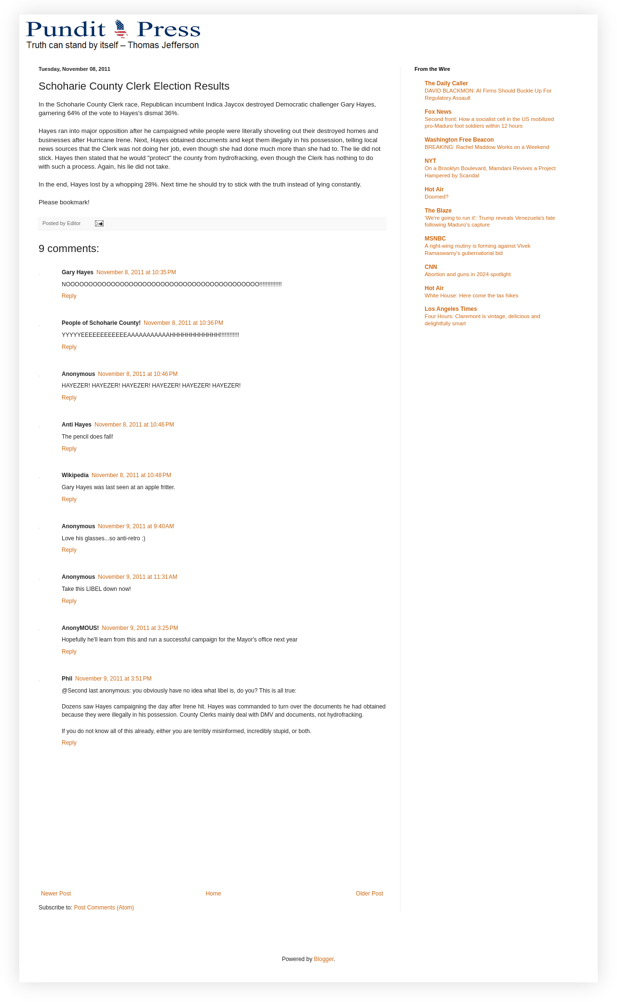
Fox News (438, 111)
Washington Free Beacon (459, 139)
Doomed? (436, 197)
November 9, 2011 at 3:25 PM (140, 628)
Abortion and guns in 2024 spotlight (468, 274)
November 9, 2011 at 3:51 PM (113, 678)
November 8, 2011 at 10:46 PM (137, 374)
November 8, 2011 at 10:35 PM (136, 272)
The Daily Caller (446, 83)
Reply (69, 296)
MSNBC (435, 238)
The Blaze (438, 210)
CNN (431, 267)
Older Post (369, 893)
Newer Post (56, 893)
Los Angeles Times (451, 309)
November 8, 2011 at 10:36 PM (183, 323)
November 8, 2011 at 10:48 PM (131, 475)
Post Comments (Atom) (104, 907)
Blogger (324, 959)
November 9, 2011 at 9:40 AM (136, 526)
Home (213, 893)
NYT (430, 161)
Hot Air (434, 189)
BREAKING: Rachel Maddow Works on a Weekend (487, 147)
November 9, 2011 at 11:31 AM (137, 577)
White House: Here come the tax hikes (471, 295)
